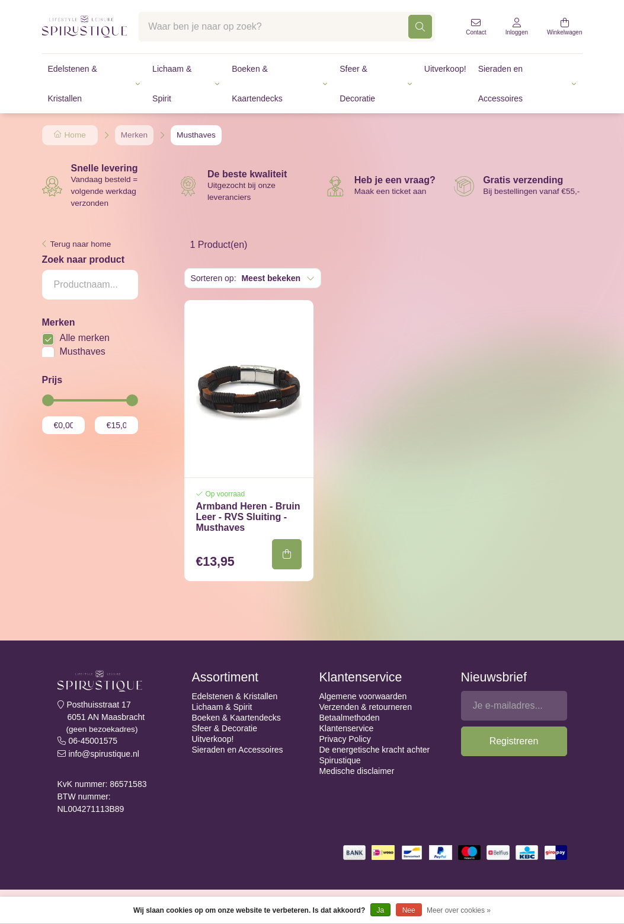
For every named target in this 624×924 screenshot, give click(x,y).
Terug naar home (80, 244)
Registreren (514, 741)
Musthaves (82, 351)
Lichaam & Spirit (171, 83)
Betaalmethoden (349, 717)
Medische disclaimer (357, 771)
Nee (408, 910)
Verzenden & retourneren (365, 707)
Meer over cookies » (459, 910)
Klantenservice (346, 728)
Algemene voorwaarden (363, 696)
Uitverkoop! (445, 69)
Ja (381, 910)
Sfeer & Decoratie (357, 83)
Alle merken (85, 338)
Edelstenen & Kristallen (72, 83)
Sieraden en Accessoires (500, 83)
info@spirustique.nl (104, 754)
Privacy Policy (345, 739)
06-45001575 (93, 740)
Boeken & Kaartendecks (257, 83)
